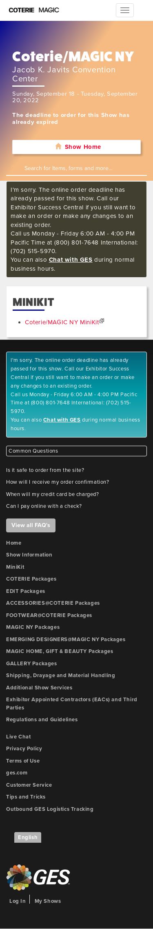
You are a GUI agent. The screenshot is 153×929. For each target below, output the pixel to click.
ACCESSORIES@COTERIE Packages (53, 603)
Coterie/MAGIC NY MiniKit (62, 322)
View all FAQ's (30, 525)
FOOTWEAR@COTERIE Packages (49, 615)
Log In (17, 901)
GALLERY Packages (31, 663)
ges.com (16, 773)
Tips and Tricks (26, 797)
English (28, 837)
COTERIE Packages (31, 579)
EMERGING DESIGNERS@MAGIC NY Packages (66, 639)
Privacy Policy (24, 748)
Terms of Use (23, 761)
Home (13, 543)
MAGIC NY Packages (33, 627)
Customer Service (29, 785)
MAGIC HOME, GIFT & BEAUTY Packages (59, 651)
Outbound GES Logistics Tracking (50, 809)
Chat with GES (71, 259)
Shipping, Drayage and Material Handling (60, 675)
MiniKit (15, 567)
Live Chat (18, 737)
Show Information (29, 555)
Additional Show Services (39, 687)
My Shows (48, 901)
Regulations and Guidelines (42, 719)
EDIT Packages (25, 591)
